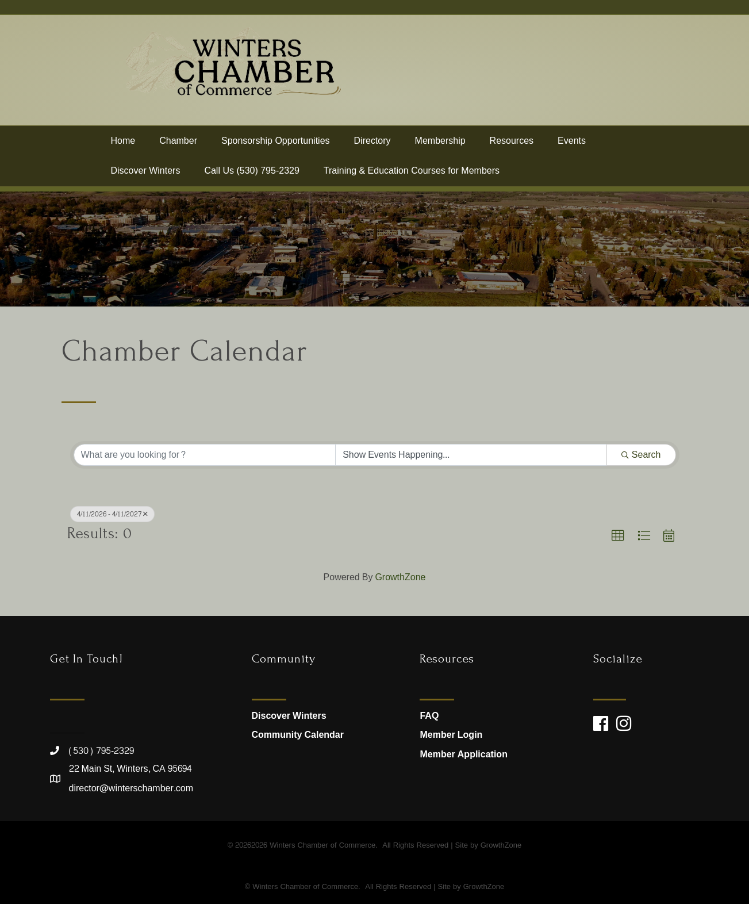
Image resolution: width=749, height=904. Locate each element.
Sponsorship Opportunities (275, 145)
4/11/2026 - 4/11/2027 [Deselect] (112, 514)
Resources (511, 145)
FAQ (429, 715)
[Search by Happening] (471, 455)
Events (572, 145)
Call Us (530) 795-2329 (251, 176)
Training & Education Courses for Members (412, 176)
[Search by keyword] (205, 455)
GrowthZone (400, 577)
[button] (617, 535)
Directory (372, 145)
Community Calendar (298, 734)
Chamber (178, 145)
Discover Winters (145, 176)
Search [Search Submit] (641, 454)
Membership (440, 145)
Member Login (451, 734)
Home (123, 145)
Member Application (463, 754)
